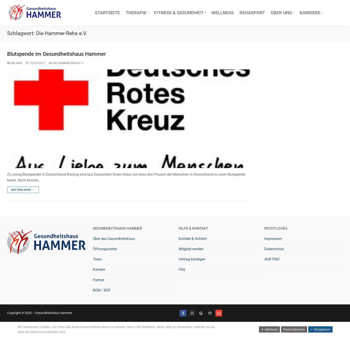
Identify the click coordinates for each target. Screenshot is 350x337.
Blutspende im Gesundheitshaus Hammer (56, 54)
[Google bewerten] (201, 313)
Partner (98, 280)
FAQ (182, 269)
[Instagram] (192, 313)
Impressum (273, 239)
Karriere (99, 269)
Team (97, 259)
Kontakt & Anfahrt (193, 239)
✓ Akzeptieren (320, 329)
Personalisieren (294, 329)
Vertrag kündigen (192, 259)
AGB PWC (272, 259)
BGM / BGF (102, 290)
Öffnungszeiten (105, 249)
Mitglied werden (191, 249)
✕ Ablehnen (269, 329)
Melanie (15, 63)
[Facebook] (183, 313)
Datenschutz (274, 249)
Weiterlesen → (23, 189)
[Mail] (218, 313)
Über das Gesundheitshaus (114, 239)
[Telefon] (209, 313)
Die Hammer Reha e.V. (66, 63)
